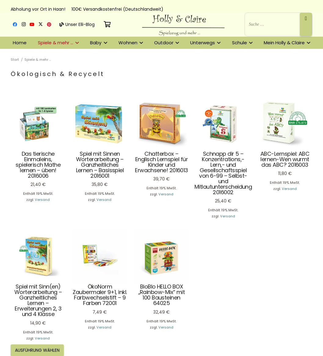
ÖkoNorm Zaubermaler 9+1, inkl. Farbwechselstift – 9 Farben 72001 (100, 295)
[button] (76, 42)
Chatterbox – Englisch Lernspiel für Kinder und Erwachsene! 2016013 (161, 162)
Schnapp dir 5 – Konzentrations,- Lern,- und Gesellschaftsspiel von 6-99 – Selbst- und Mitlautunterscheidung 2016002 (223, 173)
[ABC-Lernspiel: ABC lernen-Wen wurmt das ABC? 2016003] (284, 123)
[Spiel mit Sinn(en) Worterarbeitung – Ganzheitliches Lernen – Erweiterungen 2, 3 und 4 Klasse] (38, 256)
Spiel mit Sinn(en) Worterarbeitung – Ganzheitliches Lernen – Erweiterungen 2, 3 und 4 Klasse (38, 300)
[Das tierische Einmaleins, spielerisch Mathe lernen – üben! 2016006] (38, 123)
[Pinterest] (49, 24)
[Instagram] (23, 24)
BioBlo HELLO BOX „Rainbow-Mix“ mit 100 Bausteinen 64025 (161, 295)
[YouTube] (32, 24)
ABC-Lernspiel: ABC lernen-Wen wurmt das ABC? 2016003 (284, 159)
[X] (40, 24)
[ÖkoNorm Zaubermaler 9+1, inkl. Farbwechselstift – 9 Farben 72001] (99, 256)
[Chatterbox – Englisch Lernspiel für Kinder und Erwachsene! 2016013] (161, 123)
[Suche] (306, 24)
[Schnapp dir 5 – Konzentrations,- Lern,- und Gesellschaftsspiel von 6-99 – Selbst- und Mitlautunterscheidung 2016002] (223, 123)
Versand (42, 199)
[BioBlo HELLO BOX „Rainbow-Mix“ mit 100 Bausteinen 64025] (161, 256)
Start (15, 59)
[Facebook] (15, 24)
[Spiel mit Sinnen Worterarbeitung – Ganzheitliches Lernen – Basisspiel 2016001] (99, 123)
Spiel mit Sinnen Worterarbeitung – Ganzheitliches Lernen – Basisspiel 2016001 (100, 164)
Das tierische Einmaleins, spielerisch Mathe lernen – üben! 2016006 (38, 164)
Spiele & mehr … (37, 59)
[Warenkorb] (107, 24)
